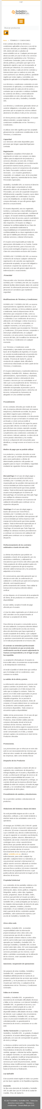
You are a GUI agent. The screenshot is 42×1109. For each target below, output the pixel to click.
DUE (32, 1105)
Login (21, 2)
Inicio (5, 40)
